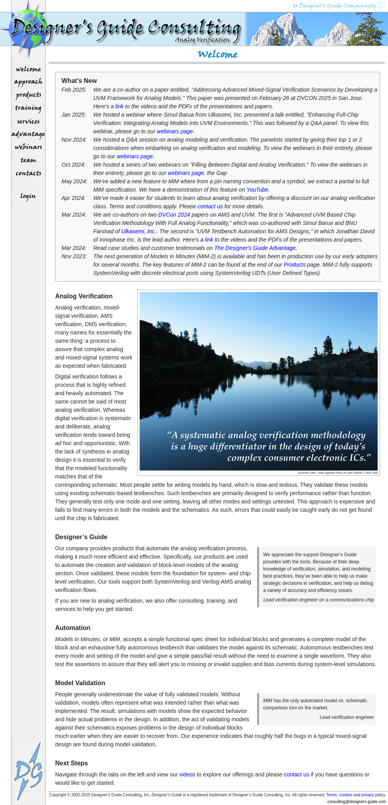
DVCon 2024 (174, 214)
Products (294, 264)
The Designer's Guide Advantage (255, 248)
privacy (367, 795)
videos (187, 774)
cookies (346, 795)
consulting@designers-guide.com (356, 801)
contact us (210, 206)
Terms (331, 795)
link (119, 106)
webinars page (175, 131)
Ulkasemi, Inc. (138, 231)
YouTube (257, 189)
